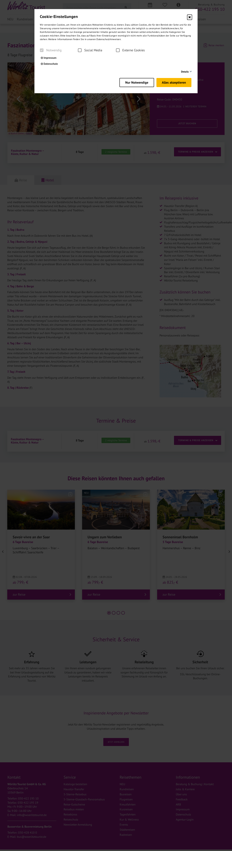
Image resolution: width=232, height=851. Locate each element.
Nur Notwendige (134, 82)
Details (185, 71)
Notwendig (51, 50)
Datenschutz (49, 63)
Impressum (48, 57)
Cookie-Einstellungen (59, 16)
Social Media (90, 50)
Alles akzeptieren (175, 82)
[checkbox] (42, 50)
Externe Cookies (130, 50)
